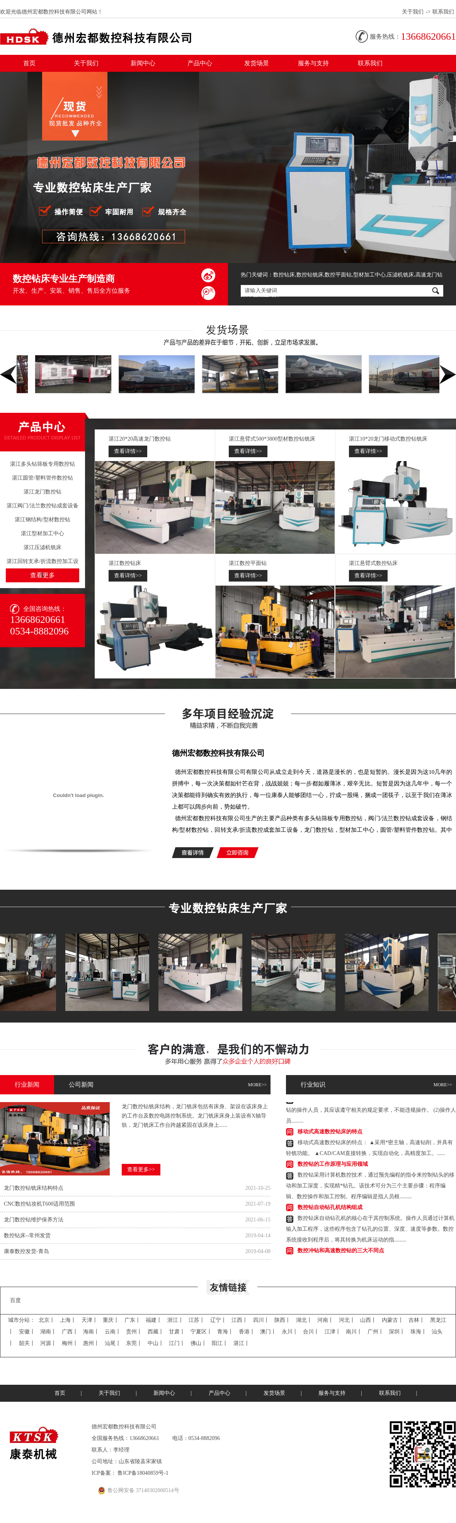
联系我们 (443, 12)
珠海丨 (418, 1332)
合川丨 (311, 1332)
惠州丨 (91, 1343)
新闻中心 (143, 63)
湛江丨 (241, 1343)
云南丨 (113, 1332)
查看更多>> (141, 1169)
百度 (15, 1300)
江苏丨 (197, 1320)
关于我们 (413, 12)
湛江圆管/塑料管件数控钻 (42, 478)
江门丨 (177, 1343)
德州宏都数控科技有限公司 (218, 753)
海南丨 (91, 1332)
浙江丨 (175, 1320)
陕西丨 (282, 1320)
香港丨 (247, 1332)
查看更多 (42, 575)
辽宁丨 (218, 1320)
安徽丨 (27, 1332)
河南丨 (325, 1320)
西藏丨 (156, 1332)
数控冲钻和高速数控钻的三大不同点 (341, 1252)
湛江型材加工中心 (42, 533)
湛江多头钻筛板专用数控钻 (42, 464)
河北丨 (347, 1320)
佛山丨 (199, 1343)
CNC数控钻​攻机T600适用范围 (39, 1204)
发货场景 (256, 63)
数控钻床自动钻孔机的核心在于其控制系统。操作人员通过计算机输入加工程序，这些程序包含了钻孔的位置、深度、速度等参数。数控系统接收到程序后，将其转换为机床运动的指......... (370, 1230)
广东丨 (132, 1320)
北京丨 (47, 1320)
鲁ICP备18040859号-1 (142, 1473)
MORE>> (257, 1084)
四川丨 (261, 1320)
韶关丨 (27, 1343)
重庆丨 (111, 1320)
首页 (29, 63)
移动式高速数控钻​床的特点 (330, 1133)
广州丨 (376, 1332)
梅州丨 (70, 1343)
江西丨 (239, 1320)
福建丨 (154, 1320)
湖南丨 (48, 1332)
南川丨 (354, 1332)
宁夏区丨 (201, 1332)
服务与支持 (313, 63)
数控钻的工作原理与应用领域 (333, 1165)
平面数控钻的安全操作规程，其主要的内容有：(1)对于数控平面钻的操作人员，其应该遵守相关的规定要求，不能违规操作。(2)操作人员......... (371, 1111)
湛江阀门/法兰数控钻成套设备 (42, 506)
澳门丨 (268, 1332)
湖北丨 (304, 1320)
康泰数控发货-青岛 (26, 1251)
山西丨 (368, 1320)
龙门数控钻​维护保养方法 (33, 1220)
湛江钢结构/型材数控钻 (42, 519)
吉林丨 (416, 1320)
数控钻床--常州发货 (27, 1235)
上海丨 (68, 1320)
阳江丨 (220, 1343)
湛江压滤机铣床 (42, 547)
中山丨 (156, 1343)
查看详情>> (128, 451)
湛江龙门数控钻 (42, 492)
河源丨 (48, 1343)
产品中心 (199, 63)
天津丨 (90, 1320)
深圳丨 (397, 1332)
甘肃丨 (177, 1332)
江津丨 (333, 1332)
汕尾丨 (113, 1343)
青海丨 (225, 1332)
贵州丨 (134, 1332)
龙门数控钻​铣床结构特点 (33, 1188)
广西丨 (70, 1332)
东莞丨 (134, 1343)
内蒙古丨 (392, 1320)
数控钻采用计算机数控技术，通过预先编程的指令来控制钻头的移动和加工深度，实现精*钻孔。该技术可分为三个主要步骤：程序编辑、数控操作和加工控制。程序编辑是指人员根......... (370, 1187)
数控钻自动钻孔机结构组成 (330, 1208)
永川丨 (290, 1332)
